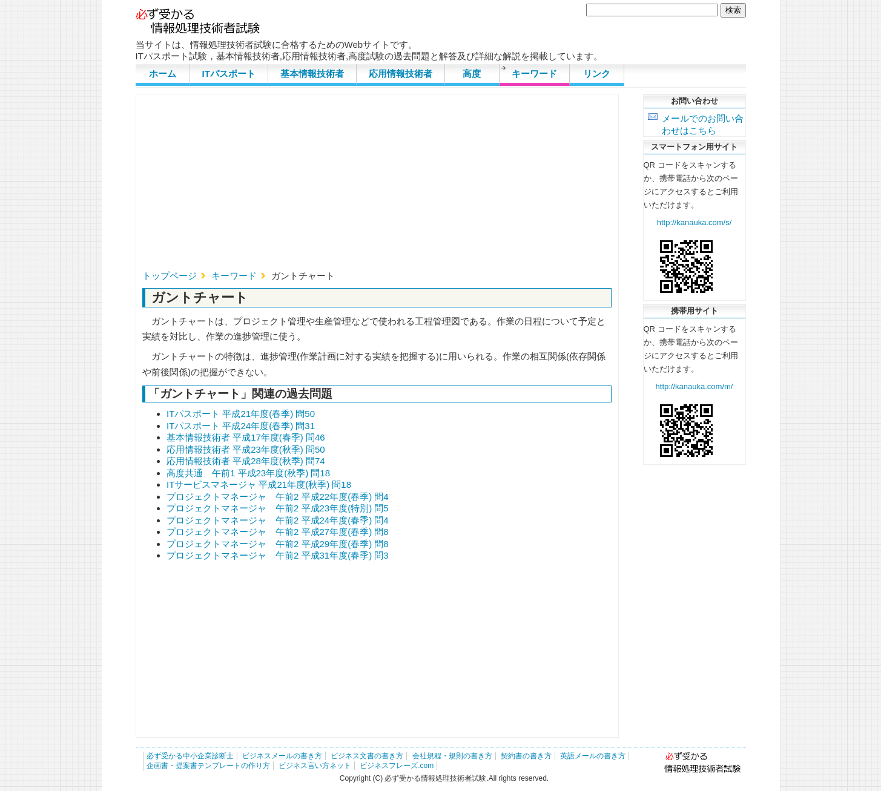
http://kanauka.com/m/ (694, 386)
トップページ (169, 276)
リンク (596, 73)
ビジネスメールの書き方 (282, 756)
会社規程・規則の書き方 (452, 756)
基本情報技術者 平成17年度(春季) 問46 (246, 437)
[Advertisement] (377, 185)
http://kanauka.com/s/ (694, 222)
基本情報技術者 (312, 73)
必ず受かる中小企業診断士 (190, 756)
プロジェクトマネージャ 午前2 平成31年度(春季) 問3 (278, 555)
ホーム (162, 73)
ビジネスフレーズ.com (397, 765)
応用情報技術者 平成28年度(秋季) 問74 (246, 461)
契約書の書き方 (526, 756)
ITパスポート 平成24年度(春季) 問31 (241, 426)
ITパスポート (229, 73)
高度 (472, 73)
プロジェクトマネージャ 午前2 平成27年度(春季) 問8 (278, 532)
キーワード (534, 73)
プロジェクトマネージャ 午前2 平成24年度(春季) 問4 (278, 520)
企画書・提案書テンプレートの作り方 (208, 765)
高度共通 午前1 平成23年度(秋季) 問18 (248, 473)
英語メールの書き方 (592, 756)
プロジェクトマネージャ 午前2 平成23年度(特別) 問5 (278, 508)
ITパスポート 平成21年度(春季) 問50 (241, 414)
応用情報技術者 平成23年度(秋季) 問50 (246, 449)
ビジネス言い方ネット (315, 765)
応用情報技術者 (400, 73)
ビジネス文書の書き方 (367, 756)
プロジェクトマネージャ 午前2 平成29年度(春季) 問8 (278, 544)
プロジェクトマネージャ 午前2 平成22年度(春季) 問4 (278, 496)
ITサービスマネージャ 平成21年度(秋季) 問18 (259, 484)
